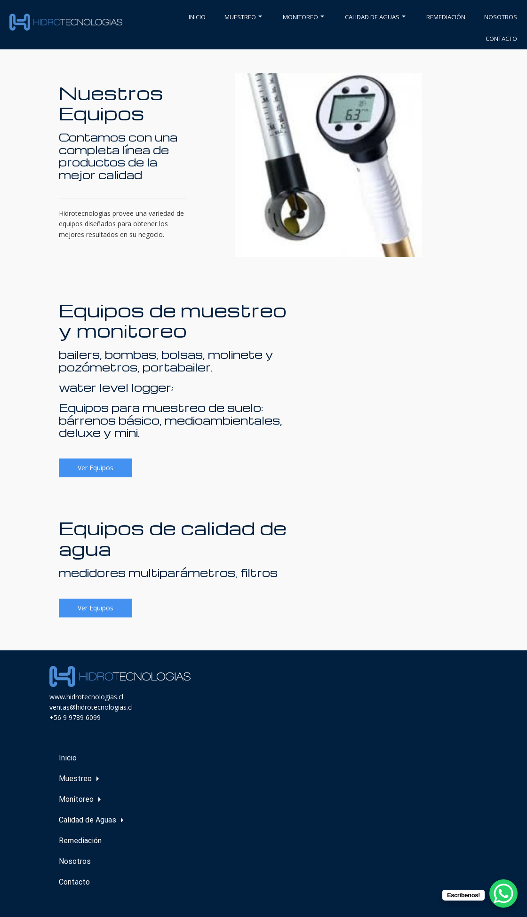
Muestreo (243, 17)
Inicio (197, 17)
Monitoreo (303, 17)
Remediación (445, 17)
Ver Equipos (95, 467)
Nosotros (500, 17)
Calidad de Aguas (375, 17)
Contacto (501, 38)
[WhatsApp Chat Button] (503, 893)
